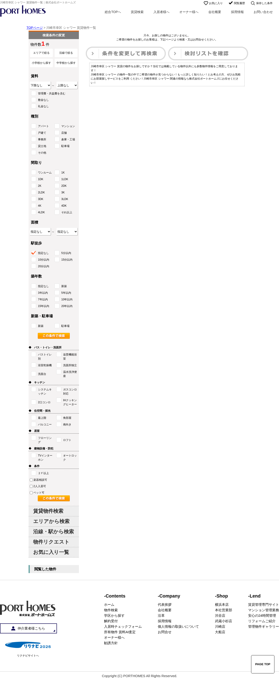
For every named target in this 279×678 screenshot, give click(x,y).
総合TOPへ (113, 12)
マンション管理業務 (263, 610)
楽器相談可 (38, 479)
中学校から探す (66, 62)
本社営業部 (223, 610)
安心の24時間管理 (262, 615)
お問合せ (165, 632)
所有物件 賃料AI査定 (120, 632)
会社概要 (214, 12)
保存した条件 (264, 3)
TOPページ (35, 27)
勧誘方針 (111, 643)
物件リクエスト (51, 542)
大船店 (220, 632)
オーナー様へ (189, 12)
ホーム (109, 604)
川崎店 (220, 626)
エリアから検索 (51, 521)
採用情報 (237, 12)
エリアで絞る (41, 52)
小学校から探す (41, 62)
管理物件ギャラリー (263, 626)
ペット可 (37, 492)
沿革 (161, 615)
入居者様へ (161, 12)
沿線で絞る (66, 52)
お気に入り (216, 3)
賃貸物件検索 (48, 511)
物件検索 (111, 610)
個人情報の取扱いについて (178, 626)
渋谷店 (220, 615)
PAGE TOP (262, 664)
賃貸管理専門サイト (263, 604)
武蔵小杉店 (223, 621)
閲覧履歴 (239, 3)
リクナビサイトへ (28, 655)
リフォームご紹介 (262, 621)
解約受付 (111, 621)
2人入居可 (38, 486)
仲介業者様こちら (31, 628)
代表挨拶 (165, 604)
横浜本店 (222, 604)
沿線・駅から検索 (53, 531)
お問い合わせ (263, 12)
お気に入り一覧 (51, 552)
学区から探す (114, 615)
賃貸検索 (137, 12)
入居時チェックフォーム (123, 626)
